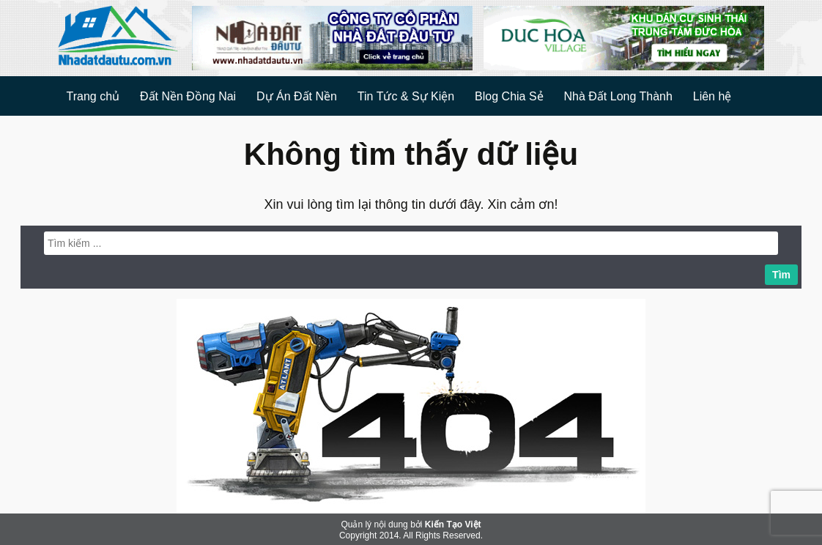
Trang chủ (93, 96)
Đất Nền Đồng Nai (188, 96)
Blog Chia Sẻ (509, 96)
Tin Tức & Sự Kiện (406, 96)
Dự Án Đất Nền (296, 96)
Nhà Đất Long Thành (618, 96)
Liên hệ (712, 96)
